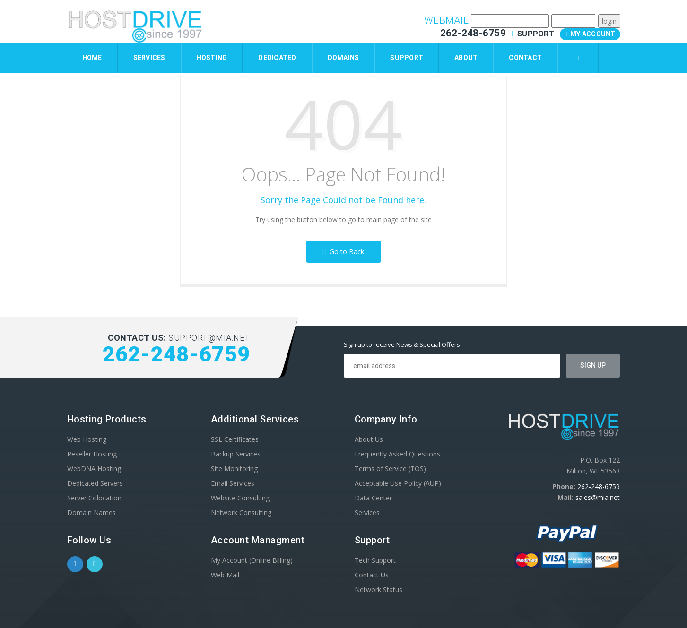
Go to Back (344, 251)
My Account (590, 34)
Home (92, 57)
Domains (343, 57)
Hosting (212, 57)
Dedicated (277, 57)
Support (534, 33)
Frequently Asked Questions (397, 453)
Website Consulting (240, 497)
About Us (369, 439)
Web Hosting (86, 439)
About (466, 57)
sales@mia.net (597, 497)
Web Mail (225, 574)
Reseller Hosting (92, 453)
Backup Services (236, 453)
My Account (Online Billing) (252, 560)
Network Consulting (241, 512)
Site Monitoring (234, 468)
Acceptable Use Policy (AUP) (398, 483)
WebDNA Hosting (94, 468)
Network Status (378, 589)
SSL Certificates (235, 439)
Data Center (373, 497)
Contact (525, 57)
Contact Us (372, 574)
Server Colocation (94, 497)
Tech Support (375, 560)
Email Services (232, 483)
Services (149, 57)
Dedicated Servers (95, 483)
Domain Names (91, 512)
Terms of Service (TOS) (390, 468)
